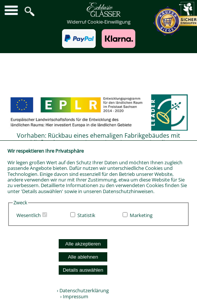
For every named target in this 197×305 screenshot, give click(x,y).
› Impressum (72, 296)
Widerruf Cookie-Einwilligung (98, 21)
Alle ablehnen (83, 257)
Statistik (86, 215)
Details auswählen (83, 270)
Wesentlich (28, 215)
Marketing (141, 215)
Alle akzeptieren (83, 244)
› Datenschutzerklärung (83, 290)
